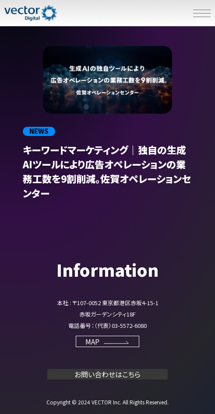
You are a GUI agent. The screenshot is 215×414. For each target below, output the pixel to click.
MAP (107, 341)
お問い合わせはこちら (107, 374)
